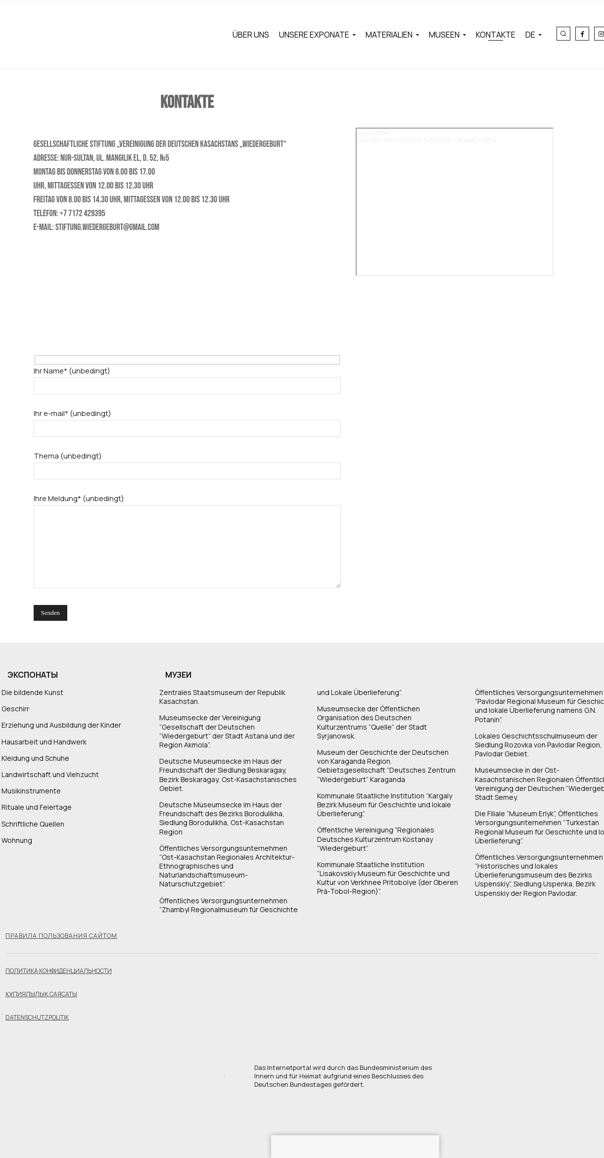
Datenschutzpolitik (37, 1017)
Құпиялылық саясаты (41, 994)
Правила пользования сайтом (61, 935)
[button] (563, 34)
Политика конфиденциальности (58, 971)
